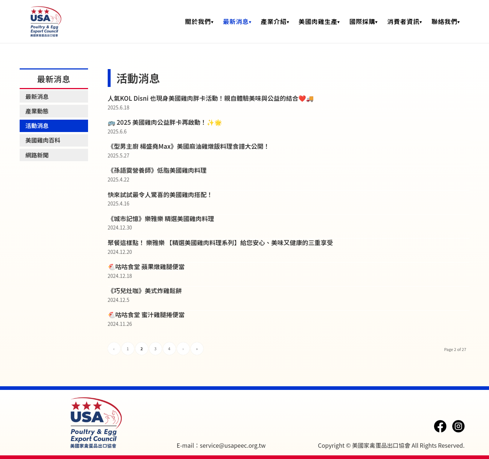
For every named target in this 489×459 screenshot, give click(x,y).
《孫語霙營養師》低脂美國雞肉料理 (157, 170)
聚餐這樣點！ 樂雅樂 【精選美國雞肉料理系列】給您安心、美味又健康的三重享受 (220, 242)
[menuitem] (199, 21)
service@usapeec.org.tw (233, 445)
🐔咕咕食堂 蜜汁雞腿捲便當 (146, 314)
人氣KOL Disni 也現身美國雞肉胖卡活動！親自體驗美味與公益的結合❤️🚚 (211, 98)
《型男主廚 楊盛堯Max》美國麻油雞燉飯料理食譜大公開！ (189, 146)
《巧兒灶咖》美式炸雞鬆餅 (145, 290)
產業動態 (37, 111)
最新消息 (37, 96)
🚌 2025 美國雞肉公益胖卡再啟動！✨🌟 (165, 122)
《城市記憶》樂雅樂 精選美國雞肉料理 (161, 218)
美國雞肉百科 (42, 140)
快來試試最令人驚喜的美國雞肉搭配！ (160, 194)
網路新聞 (37, 155)
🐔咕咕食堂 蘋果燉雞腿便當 (146, 266)
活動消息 (37, 125)
